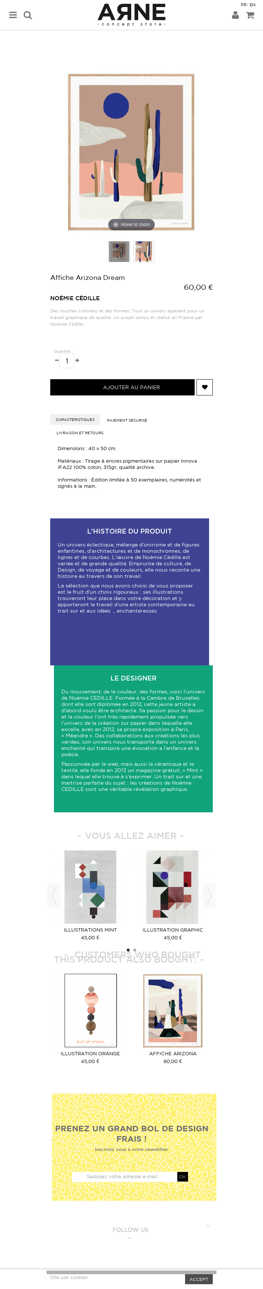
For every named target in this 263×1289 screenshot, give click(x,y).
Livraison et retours (80, 433)
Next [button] (209, 896)
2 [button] (134, 950)
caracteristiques (75, 419)
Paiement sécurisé (127, 420)
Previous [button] (54, 896)
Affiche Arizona (173, 1053)
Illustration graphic (173, 930)
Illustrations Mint (90, 930)
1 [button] (128, 950)
